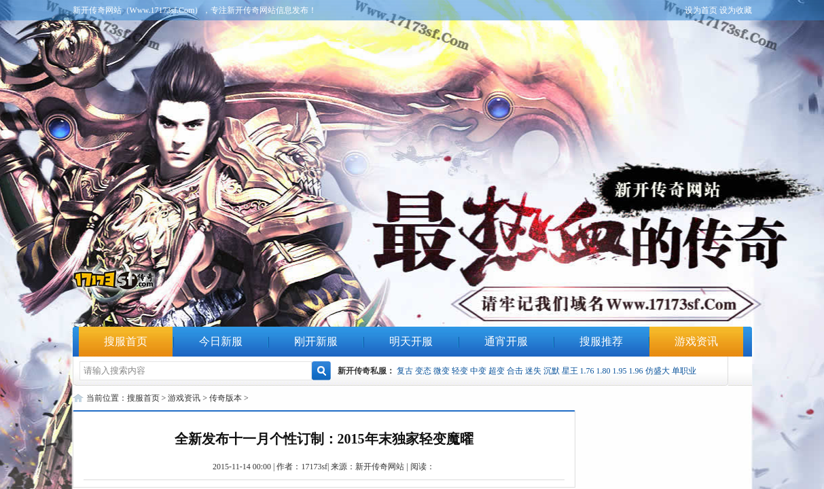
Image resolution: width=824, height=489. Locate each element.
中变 (478, 371)
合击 (515, 371)
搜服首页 (125, 341)
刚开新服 (316, 341)
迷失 (533, 371)
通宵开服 (506, 341)
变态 (423, 371)
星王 (570, 371)
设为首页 (701, 10)
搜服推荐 (601, 341)
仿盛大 (657, 371)
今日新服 (221, 341)
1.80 (603, 371)
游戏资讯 (696, 341)
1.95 (620, 371)
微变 (441, 371)
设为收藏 (735, 10)
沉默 (551, 371)
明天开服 (411, 341)
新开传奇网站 (379, 466)
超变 (496, 371)
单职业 (684, 371)
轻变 (460, 371)
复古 (405, 371)
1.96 (636, 371)
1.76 (587, 371)
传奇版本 (225, 398)
